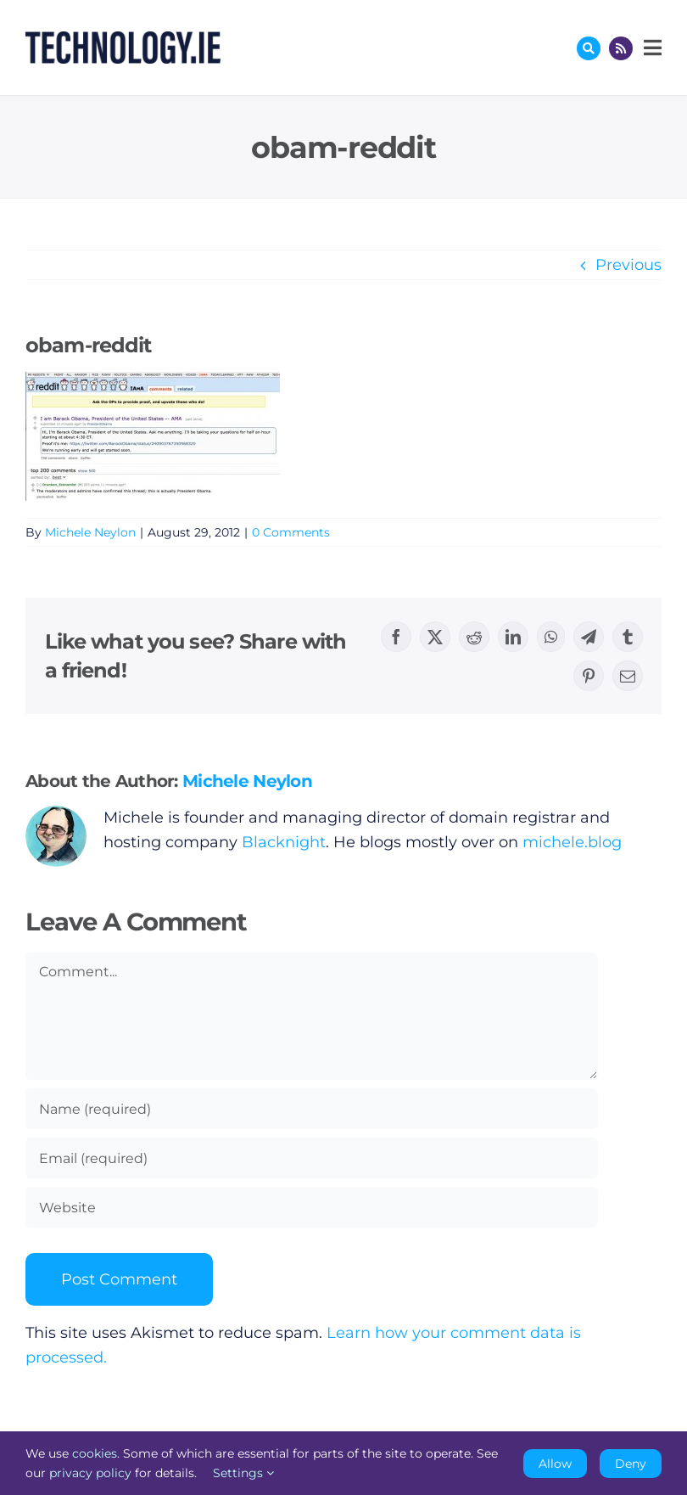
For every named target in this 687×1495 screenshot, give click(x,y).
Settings (243, 1473)
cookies (94, 1453)
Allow (555, 1463)
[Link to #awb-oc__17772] (588, 48)
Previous (628, 265)
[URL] (311, 1207)
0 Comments (291, 532)
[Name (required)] (311, 1108)
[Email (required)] (311, 1158)
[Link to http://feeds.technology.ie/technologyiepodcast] (621, 48)
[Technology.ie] (123, 39)
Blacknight (284, 842)
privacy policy (90, 1473)
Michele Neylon (90, 532)
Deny (630, 1463)
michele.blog (572, 842)
